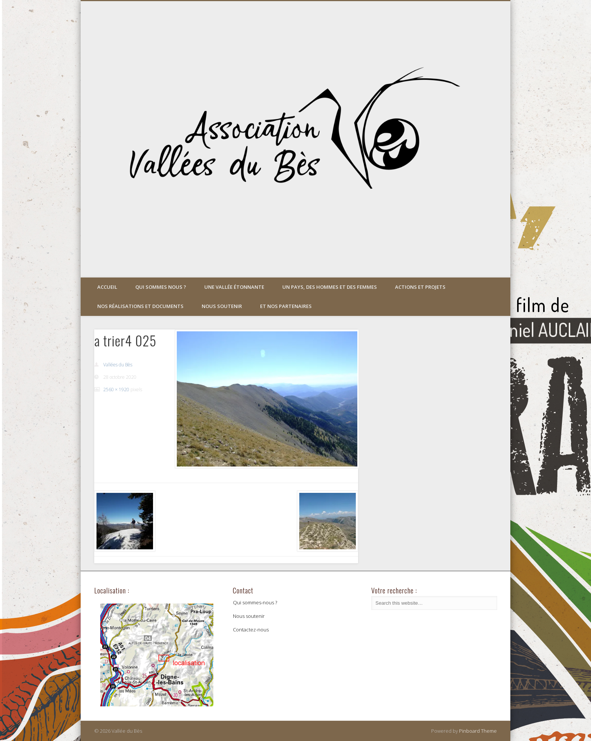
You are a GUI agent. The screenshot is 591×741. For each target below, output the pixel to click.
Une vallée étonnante (234, 287)
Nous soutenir (222, 306)
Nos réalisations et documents (140, 306)
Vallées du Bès (117, 364)
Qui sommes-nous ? (255, 602)
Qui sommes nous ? (160, 287)
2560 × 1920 (116, 389)
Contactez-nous (251, 629)
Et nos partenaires (286, 306)
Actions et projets (420, 287)
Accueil (107, 287)
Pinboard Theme (478, 730)
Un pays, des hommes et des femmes (329, 287)
